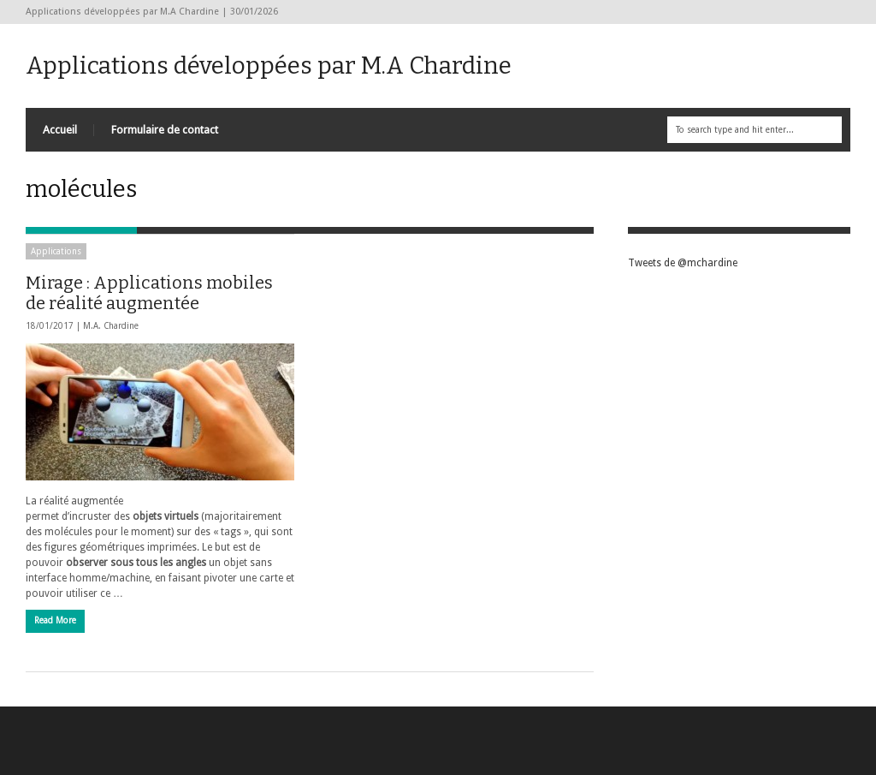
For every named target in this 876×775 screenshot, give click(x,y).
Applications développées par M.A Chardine (269, 65)
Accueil (60, 129)
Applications (56, 251)
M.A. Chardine (111, 326)
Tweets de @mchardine (682, 263)
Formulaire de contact (164, 129)
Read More (55, 620)
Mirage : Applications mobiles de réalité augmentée (149, 292)
